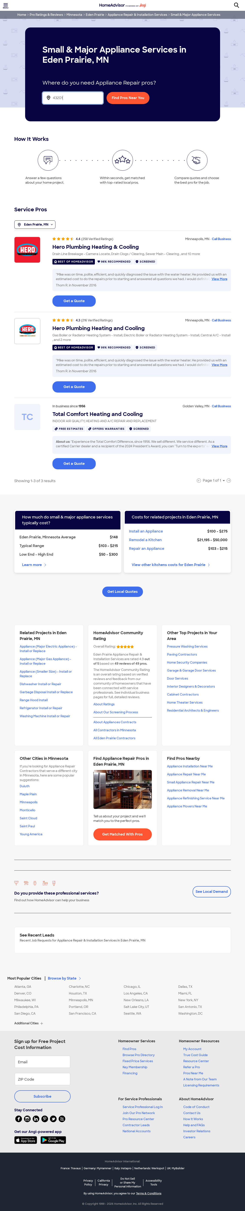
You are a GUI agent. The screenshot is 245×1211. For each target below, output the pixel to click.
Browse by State (65, 978)
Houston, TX (78, 993)
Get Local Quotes (122, 591)
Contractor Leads (136, 1125)
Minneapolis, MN (81, 1000)
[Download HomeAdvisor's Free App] (27, 1140)
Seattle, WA (132, 1013)
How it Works (193, 1119)
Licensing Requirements (201, 1085)
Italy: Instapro (122, 1168)
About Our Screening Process (115, 712)
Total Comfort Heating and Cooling (97, 414)
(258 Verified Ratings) (97, 239)
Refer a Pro (191, 1067)
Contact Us (191, 1113)
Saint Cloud (28, 818)
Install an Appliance (146, 531)
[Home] (122, 5)
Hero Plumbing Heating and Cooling (98, 328)
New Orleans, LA (136, 1000)
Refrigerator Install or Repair (41, 708)
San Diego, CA (25, 1013)
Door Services (177, 678)
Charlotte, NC (79, 987)
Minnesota (74, 15)
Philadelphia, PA (26, 1007)
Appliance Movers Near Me (187, 806)
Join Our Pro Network (139, 1113)
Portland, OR (78, 1007)
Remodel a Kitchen (145, 540)
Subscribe (42, 1096)
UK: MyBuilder (176, 1168)
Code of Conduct (196, 1107)
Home (21, 15)
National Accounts (137, 1131)
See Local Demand (212, 891)
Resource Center (196, 1061)
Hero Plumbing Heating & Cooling (95, 247)
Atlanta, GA (22, 987)
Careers (189, 1137)
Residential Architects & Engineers (193, 710)
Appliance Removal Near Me (188, 790)
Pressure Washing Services (187, 646)
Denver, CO (22, 993)
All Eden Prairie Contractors (114, 738)
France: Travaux (71, 1168)
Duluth (25, 786)
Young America (31, 834)
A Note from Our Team (200, 1079)
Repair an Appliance (146, 548)
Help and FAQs (194, 1125)
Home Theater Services (185, 702)
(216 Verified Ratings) (97, 320)
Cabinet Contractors (183, 694)
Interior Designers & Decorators (191, 686)
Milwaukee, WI (25, 1000)
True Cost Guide (195, 1055)
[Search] (239, 5)
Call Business (221, 239)
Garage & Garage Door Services (191, 670)
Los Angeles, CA (136, 993)
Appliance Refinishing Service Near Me (196, 798)
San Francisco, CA (82, 1013)
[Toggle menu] (6, 5)
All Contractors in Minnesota (114, 730)
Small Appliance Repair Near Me (190, 782)
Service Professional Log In (143, 1107)
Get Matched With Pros (122, 834)
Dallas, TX (185, 987)
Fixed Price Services (138, 1061)
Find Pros (129, 1049)
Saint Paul (27, 826)
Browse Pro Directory (139, 1055)
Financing (130, 1073)
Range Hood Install (34, 700)
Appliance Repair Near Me (186, 774)
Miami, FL (185, 993)
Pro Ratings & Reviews (46, 15)
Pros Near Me (193, 1073)
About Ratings (104, 704)
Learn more (34, 565)
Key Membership (135, 1067)
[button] (122, 976)
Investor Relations (196, 1131)
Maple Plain (28, 794)
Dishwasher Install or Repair (40, 684)
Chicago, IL (132, 987)
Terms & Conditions (148, 1193)
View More (219, 279)
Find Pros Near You (128, 98)
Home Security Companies (187, 662)
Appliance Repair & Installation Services (137, 15)
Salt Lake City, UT (136, 1007)
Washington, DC (190, 1013)
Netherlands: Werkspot (149, 1168)
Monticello (27, 810)
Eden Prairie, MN (35, 225)
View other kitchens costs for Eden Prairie (171, 565)
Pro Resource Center (138, 1119)
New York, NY (188, 1000)
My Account (192, 1049)
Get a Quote (74, 301)
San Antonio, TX (190, 1007)
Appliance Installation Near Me (190, 766)
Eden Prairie (95, 15)
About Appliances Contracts (114, 722)
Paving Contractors (182, 654)
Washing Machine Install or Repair (45, 716)
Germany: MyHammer (98, 1168)
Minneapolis (28, 802)
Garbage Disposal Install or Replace (46, 692)
